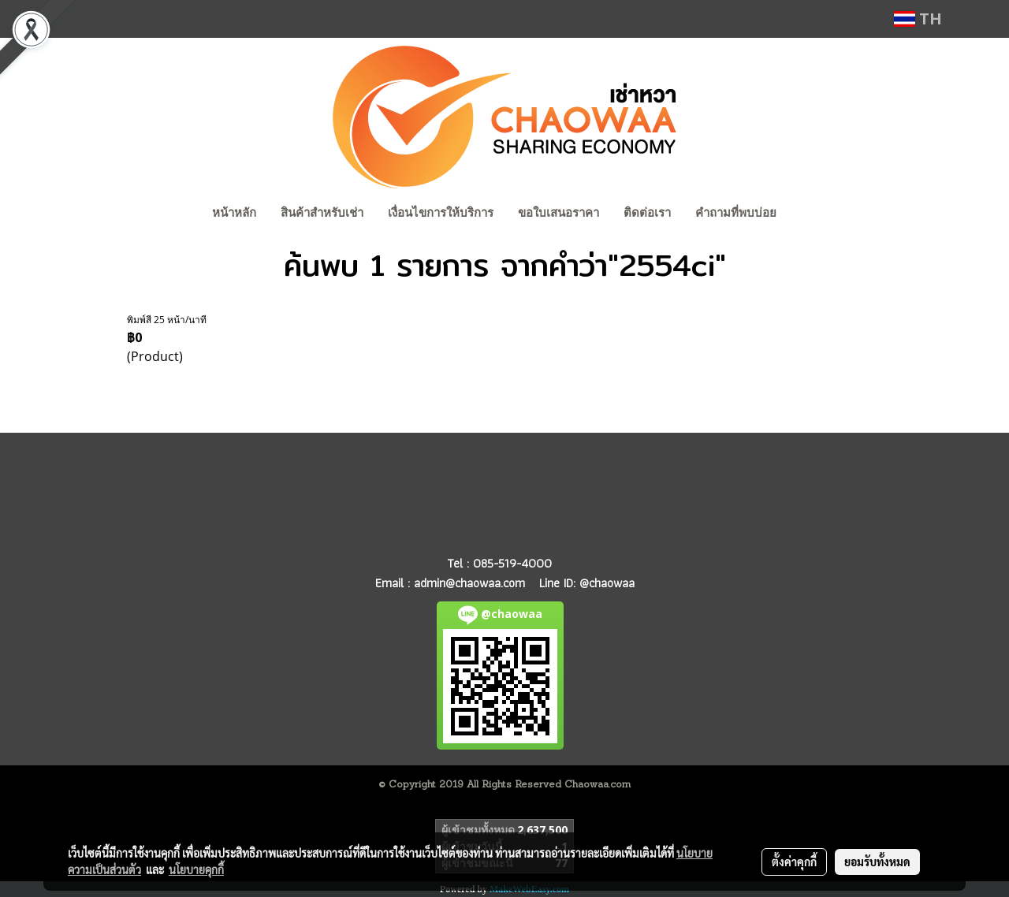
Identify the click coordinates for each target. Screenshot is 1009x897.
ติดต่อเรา (647, 213)
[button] (803, 214)
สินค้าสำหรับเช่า (322, 213)
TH (918, 18)
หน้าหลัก (234, 213)
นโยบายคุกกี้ (196, 869)
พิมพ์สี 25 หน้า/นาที (167, 319)
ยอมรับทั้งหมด (877, 861)
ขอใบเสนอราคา (558, 213)
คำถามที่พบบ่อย (735, 213)
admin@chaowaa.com (469, 583)
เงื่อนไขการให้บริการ (440, 213)
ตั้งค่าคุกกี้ (794, 861)
